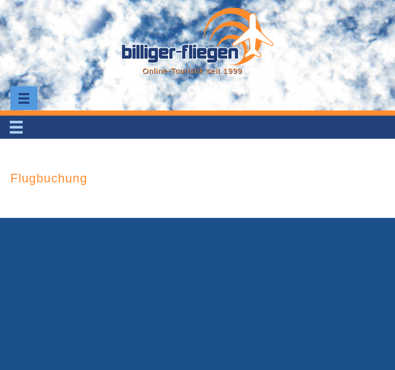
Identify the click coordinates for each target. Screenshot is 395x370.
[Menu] (24, 98)
